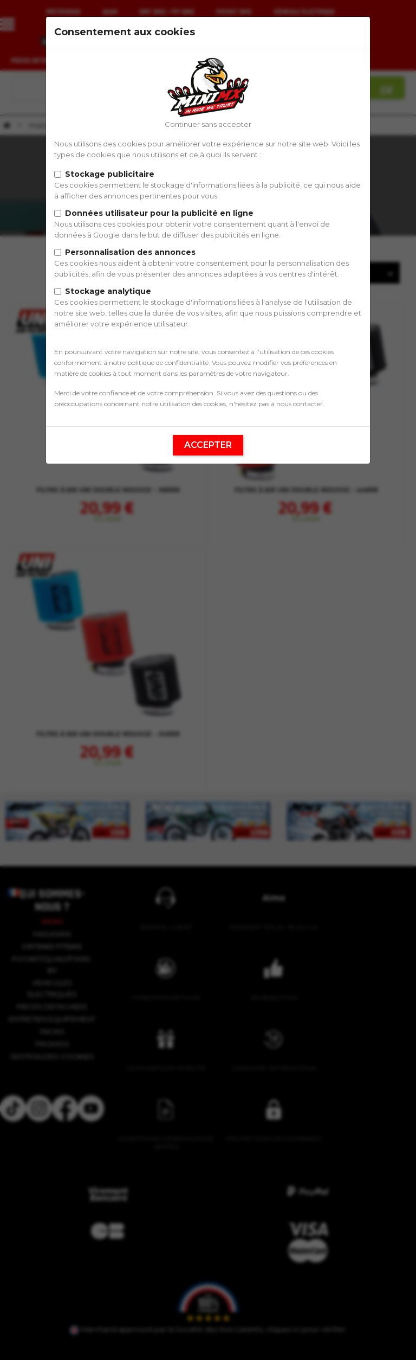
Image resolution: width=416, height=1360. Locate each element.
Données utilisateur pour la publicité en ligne (159, 213)
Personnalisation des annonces (130, 252)
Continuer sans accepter (208, 124)
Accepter (208, 445)
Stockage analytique (108, 291)
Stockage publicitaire (109, 174)
